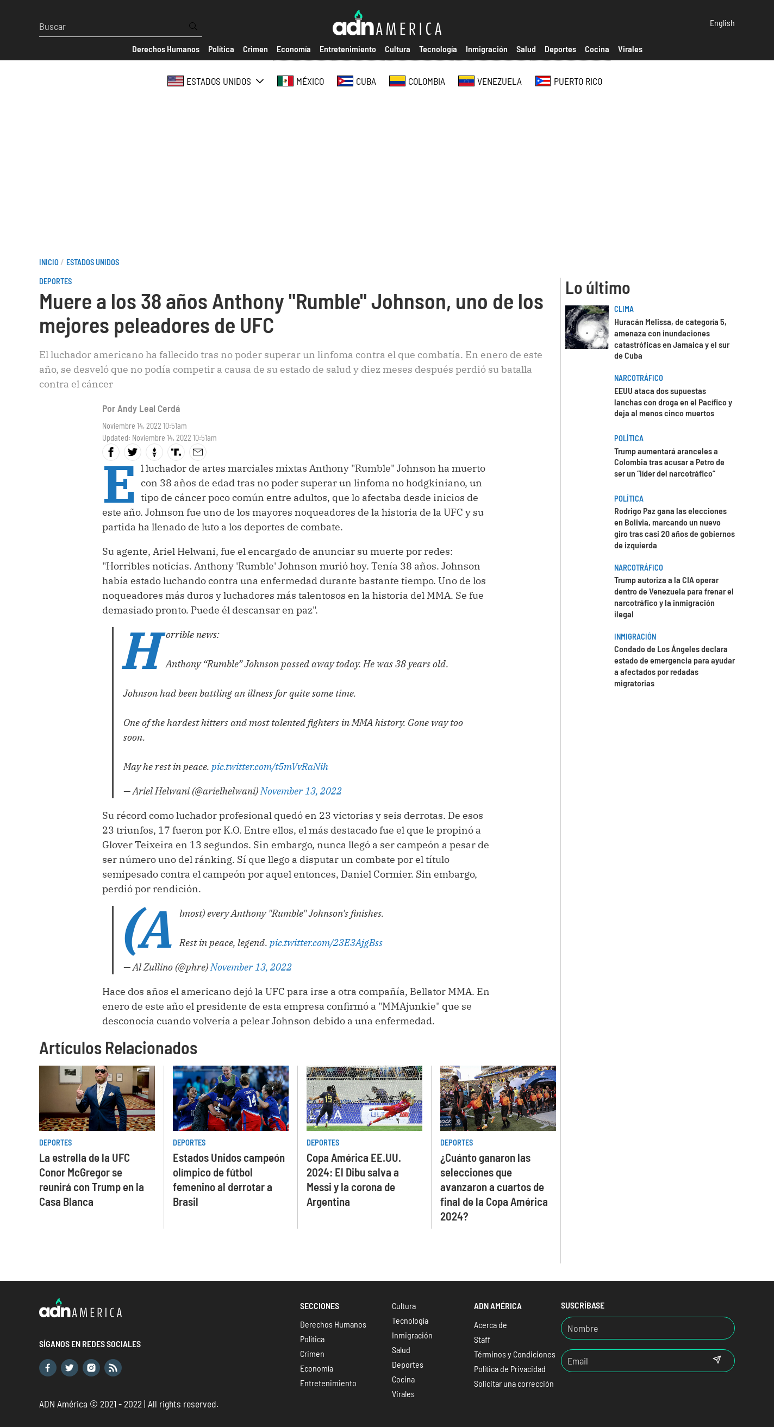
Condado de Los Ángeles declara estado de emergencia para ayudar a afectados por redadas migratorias (674, 665)
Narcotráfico (638, 378)
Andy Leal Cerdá (148, 408)
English (722, 22)
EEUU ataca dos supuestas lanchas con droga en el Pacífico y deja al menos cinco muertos (673, 401)
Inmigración (635, 636)
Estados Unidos (92, 262)
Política (629, 438)
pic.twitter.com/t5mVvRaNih (269, 766)
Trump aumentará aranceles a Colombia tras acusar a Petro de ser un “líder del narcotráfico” (669, 462)
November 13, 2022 (301, 791)
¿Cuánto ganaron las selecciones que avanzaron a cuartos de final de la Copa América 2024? (494, 1186)
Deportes (55, 281)
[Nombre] (647, 1328)
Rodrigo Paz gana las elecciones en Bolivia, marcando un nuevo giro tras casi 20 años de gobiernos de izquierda (674, 527)
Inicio (49, 262)
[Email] (630, 1361)
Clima (624, 309)
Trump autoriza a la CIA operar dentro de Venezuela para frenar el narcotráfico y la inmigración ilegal (674, 596)
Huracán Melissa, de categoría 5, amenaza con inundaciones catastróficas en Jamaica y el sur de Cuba (671, 338)
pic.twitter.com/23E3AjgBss (326, 942)
